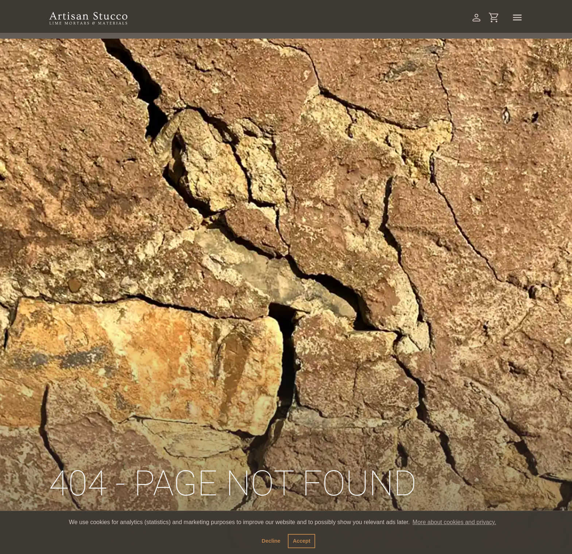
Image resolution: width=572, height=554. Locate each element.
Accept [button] (301, 541)
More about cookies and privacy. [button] (454, 522)
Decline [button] (271, 541)
